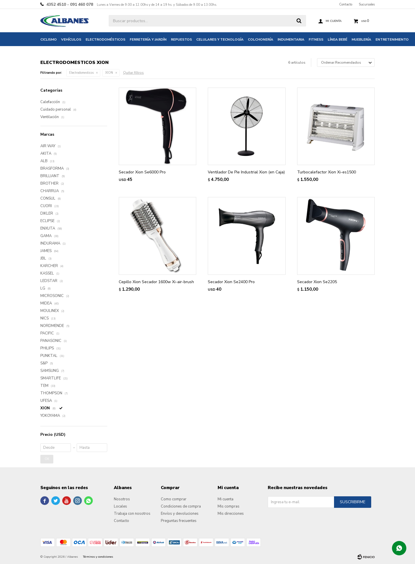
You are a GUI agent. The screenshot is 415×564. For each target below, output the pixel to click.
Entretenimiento (392, 39)
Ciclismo (48, 39)
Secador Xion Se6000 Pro (142, 172)
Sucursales (367, 4)
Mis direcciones (231, 513)
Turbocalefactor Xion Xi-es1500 (326, 172)
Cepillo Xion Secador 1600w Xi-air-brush (156, 282)
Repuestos (181, 39)
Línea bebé (337, 39)
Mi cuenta (225, 499)
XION (109, 73)
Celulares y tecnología (220, 39)
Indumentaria (291, 39)
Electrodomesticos (81, 73)
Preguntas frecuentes (179, 520)
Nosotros (122, 499)
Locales (120, 506)
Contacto (345, 4)
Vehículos (71, 39)
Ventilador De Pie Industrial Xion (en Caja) (246, 172)
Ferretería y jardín (148, 39)
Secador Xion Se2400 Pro (231, 282)
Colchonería (260, 39)
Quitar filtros (133, 72)
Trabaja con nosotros (132, 513)
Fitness (316, 39)
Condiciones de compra (181, 506)
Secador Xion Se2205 (317, 282)
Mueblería (361, 39)
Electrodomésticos (105, 39)
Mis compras (228, 506)
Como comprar (173, 499)
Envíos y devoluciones (180, 513)
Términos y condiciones (98, 557)
